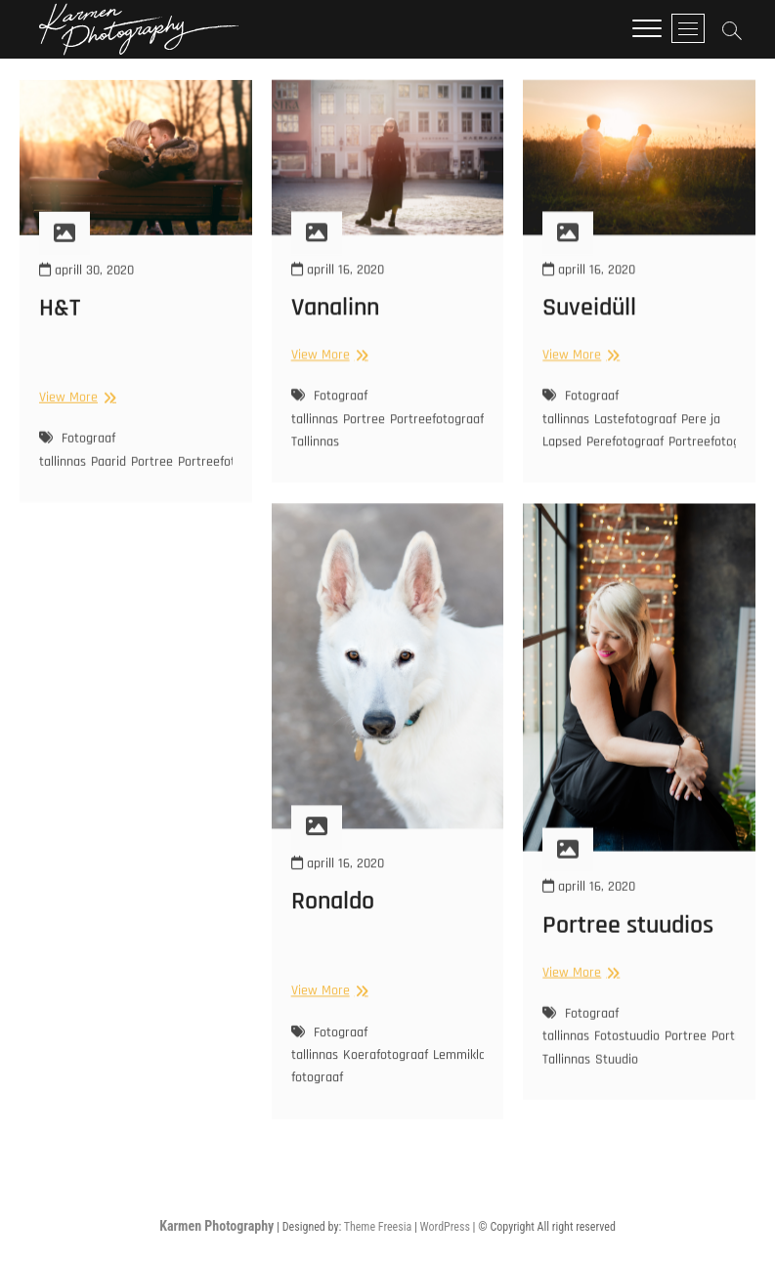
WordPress (445, 1227)
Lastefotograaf (635, 433)
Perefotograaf (625, 456)
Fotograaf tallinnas (77, 464)
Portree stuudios (627, 946)
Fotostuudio (627, 1058)
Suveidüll (589, 322)
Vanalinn (335, 322)
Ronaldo (332, 923)
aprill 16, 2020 (337, 284)
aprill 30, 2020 (86, 285)
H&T (59, 323)
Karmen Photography (216, 1226)
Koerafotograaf (385, 1077)
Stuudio (616, 1080)
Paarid (108, 476)
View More (75, 411)
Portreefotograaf (225, 476)
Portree (152, 476)
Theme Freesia (377, 1227)
